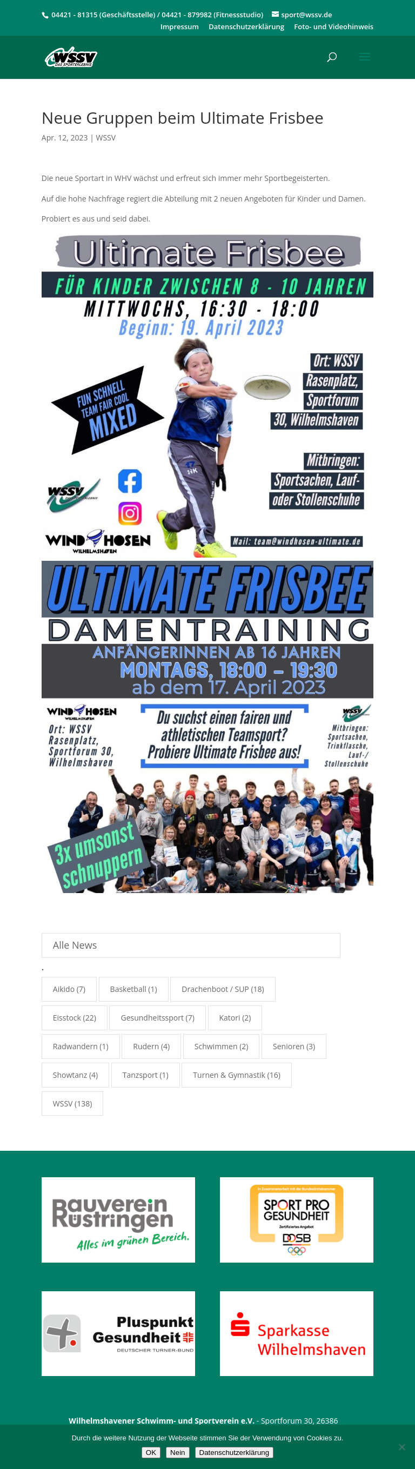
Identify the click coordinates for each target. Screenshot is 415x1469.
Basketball (128, 989)
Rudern (146, 1046)
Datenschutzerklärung (246, 27)
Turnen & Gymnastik (229, 1075)
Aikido (64, 989)
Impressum (179, 27)
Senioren (288, 1046)
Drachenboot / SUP (215, 989)
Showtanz (70, 1075)
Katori (229, 1017)
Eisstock (67, 1017)
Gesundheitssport (152, 1017)
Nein (177, 1452)
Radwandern (75, 1046)
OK (151, 1452)
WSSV (106, 137)
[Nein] (401, 1446)
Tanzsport (140, 1075)
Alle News (75, 944)
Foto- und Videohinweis (333, 27)
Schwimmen (216, 1046)
